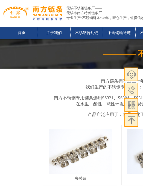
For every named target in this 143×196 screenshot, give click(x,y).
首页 (21, 33)
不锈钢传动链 (86, 33)
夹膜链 (80, 178)
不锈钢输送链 (119, 33)
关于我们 (54, 33)
